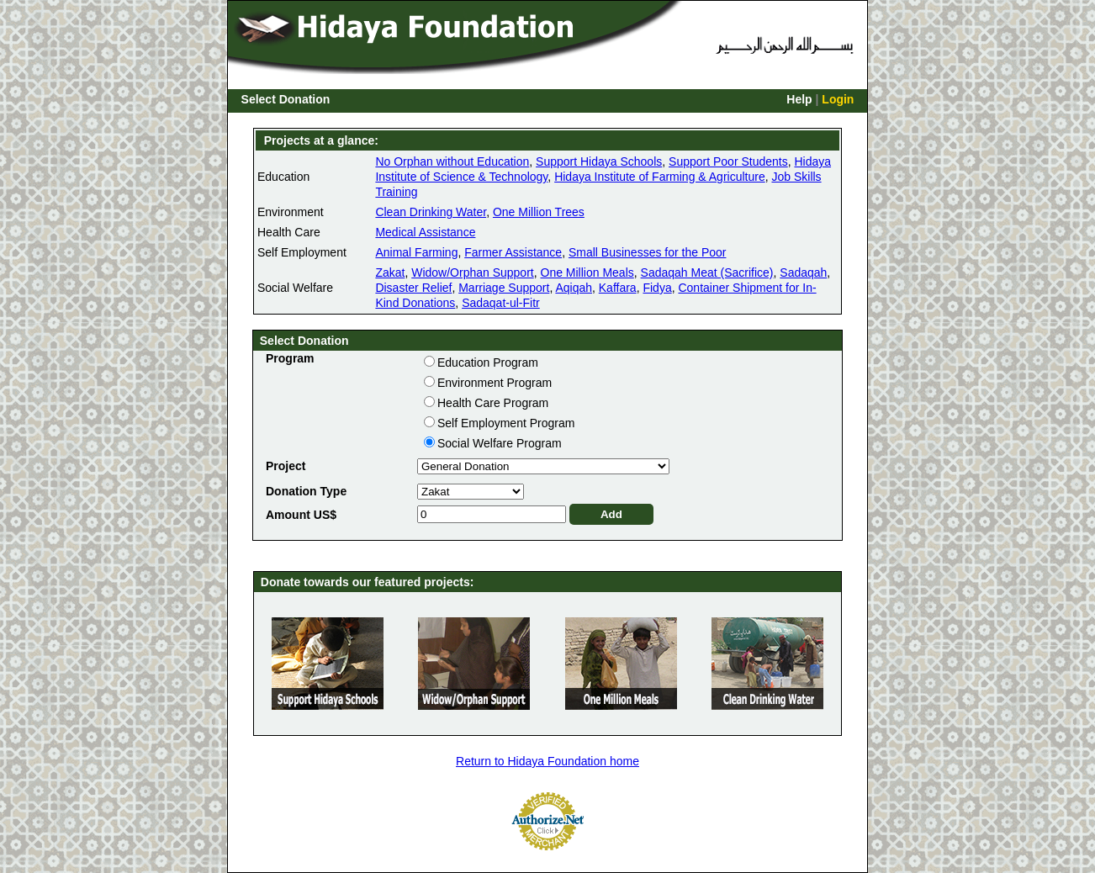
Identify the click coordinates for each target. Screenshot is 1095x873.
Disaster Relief (413, 287)
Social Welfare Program (499, 443)
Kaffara (618, 287)
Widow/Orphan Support (472, 272)
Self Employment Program (505, 423)
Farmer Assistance (513, 252)
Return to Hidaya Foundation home (547, 761)
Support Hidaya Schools (599, 161)
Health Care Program (492, 403)
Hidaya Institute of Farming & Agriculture (659, 176)
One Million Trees (539, 212)
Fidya (657, 287)
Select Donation (286, 99)
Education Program (487, 362)
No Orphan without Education (452, 161)
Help (799, 99)
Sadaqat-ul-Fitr (501, 303)
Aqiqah (573, 287)
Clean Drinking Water (430, 212)
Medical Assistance (425, 232)
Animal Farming (416, 252)
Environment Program (494, 382)
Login (838, 99)
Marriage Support (503, 287)
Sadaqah (803, 272)
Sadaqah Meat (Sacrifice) (707, 272)
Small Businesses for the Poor (648, 252)
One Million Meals (587, 272)
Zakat (390, 272)
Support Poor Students (728, 161)
